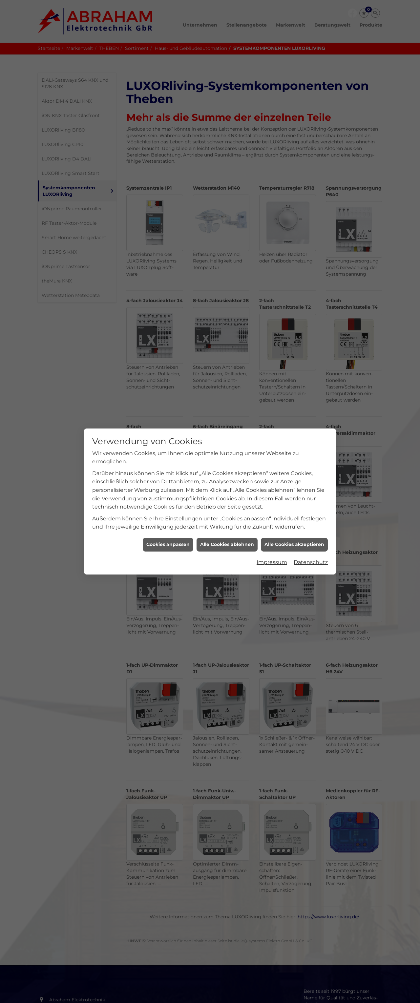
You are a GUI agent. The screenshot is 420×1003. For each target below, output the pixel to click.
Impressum (272, 547)
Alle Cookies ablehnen (227, 529)
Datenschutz (311, 547)
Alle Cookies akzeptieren (294, 529)
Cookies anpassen (168, 529)
